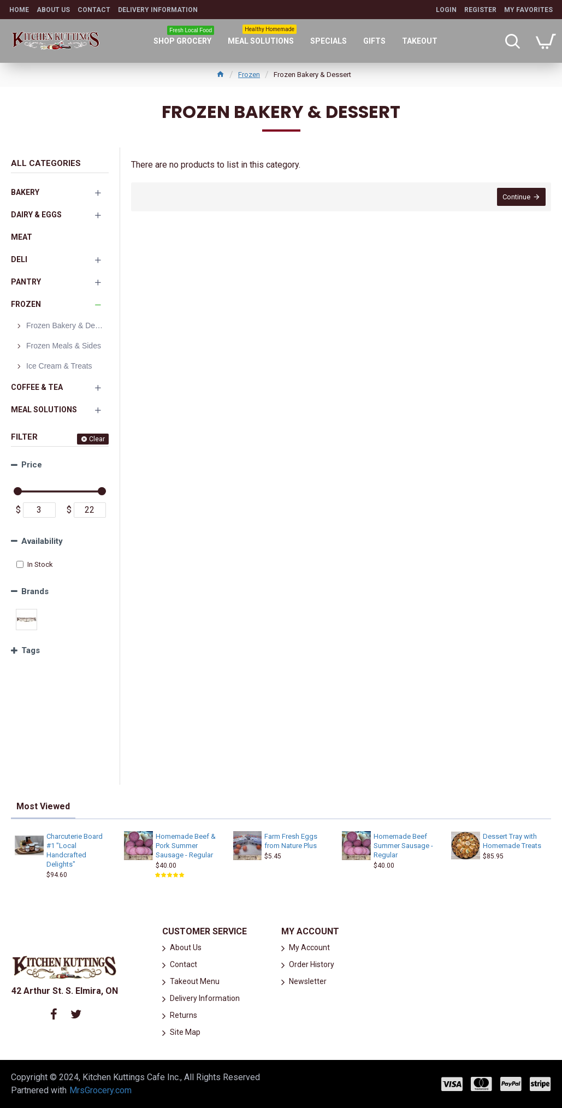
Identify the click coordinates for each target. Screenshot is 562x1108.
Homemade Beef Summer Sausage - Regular (403, 845)
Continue (516, 197)
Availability (42, 541)
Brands (35, 591)
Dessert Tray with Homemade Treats (512, 841)
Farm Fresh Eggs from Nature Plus (290, 841)
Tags (30, 650)
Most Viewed (43, 806)
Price (31, 465)
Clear (97, 439)
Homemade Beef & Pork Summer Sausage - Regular (186, 845)
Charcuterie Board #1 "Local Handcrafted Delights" (74, 850)
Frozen (249, 74)
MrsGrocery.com (100, 1090)
